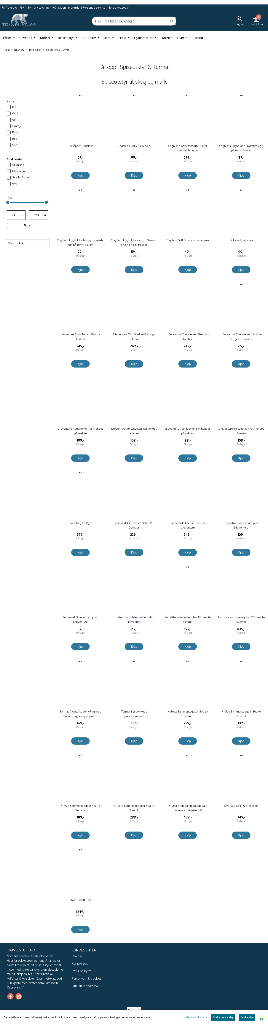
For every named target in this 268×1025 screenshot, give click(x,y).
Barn (107, 38)
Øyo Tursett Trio (80, 900)
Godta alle (247, 1017)
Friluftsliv (89, 38)
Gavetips (26, 38)
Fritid (122, 38)
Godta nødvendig (223, 1017)
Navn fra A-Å (15, 243)
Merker (167, 38)
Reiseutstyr (66, 38)
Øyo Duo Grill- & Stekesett (241, 805)
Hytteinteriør (143, 38)
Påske (7, 38)
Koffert (45, 38)
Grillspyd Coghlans (241, 240)
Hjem (6, 49)
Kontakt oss (80, 963)
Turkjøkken (34, 49)
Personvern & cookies (86, 978)
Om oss (77, 956)
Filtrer (27, 225)
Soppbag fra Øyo (80, 523)
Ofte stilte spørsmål (85, 986)
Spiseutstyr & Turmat (56, 49)
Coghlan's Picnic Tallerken (134, 146)
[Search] (134, 21)
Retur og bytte (81, 971)
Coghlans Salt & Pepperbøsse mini (187, 240)
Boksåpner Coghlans (80, 146)
